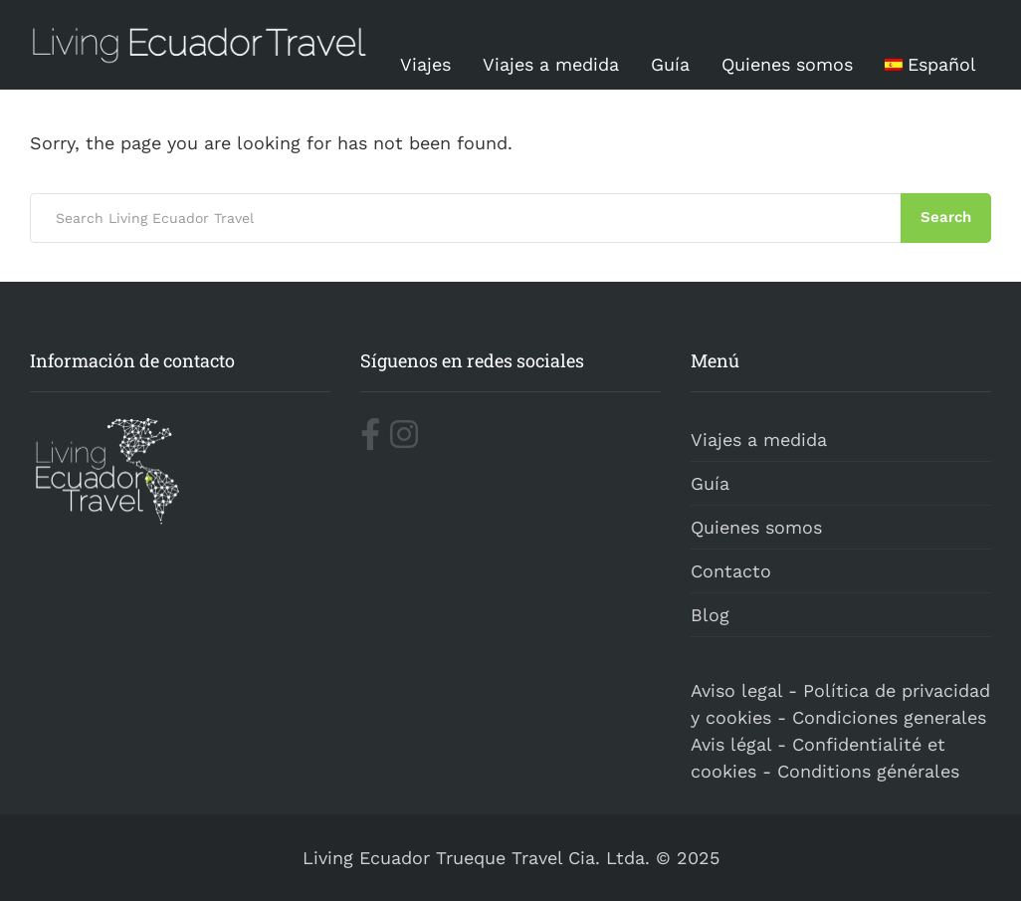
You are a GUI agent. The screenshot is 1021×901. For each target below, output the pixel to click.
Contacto (731, 571)
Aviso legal (736, 690)
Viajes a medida (551, 64)
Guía (670, 64)
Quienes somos (787, 64)
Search (945, 217)
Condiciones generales (889, 717)
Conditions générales (868, 771)
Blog (710, 614)
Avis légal (731, 744)
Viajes (425, 64)
